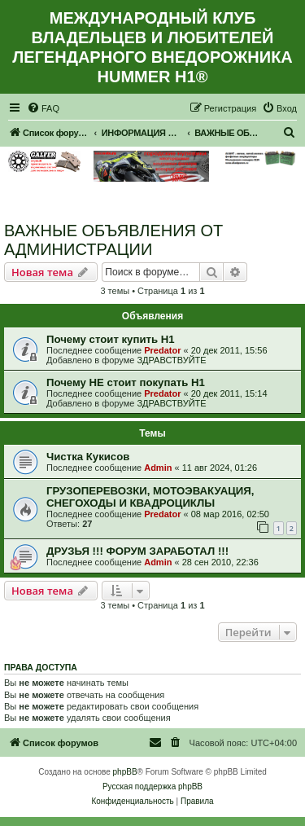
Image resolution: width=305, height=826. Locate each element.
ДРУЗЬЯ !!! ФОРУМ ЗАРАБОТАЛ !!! (137, 551)
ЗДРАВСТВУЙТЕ (171, 360)
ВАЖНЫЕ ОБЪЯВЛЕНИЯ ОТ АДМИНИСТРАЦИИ (113, 240)
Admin (158, 467)
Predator (162, 350)
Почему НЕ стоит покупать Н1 (125, 382)
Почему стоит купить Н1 (110, 339)
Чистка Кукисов (87, 456)
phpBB (125, 771)
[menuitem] (43, 108)
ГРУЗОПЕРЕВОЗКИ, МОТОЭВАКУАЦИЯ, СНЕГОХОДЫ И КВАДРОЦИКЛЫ (150, 497)
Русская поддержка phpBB (152, 786)
